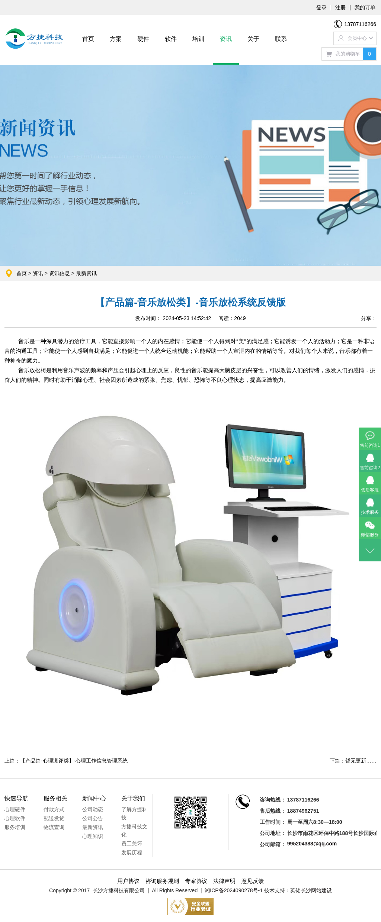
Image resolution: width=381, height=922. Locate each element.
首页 (88, 39)
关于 (253, 39)
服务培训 (14, 827)
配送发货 (54, 818)
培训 (198, 39)
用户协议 (128, 881)
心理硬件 (14, 809)
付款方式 (54, 809)
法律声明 (224, 881)
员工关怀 (131, 844)
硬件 (143, 39)
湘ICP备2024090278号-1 (234, 890)
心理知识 (92, 836)
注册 (340, 7)
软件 (171, 39)
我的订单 (365, 7)
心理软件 (14, 818)
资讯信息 (59, 273)
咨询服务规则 (162, 881)
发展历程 (131, 852)
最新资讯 (86, 273)
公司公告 (92, 818)
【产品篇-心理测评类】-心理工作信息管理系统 (74, 761)
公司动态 (92, 809)
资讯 (226, 39)
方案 (116, 39)
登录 (321, 7)
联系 (281, 39)
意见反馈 (252, 881)
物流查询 (54, 827)
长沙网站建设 (316, 890)
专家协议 (196, 881)
